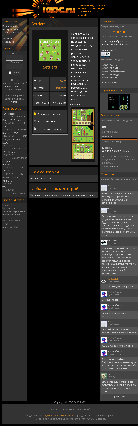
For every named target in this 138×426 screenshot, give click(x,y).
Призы (89, 11)
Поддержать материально (10, 28)
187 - (113, 71)
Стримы (82, 14)
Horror (119, 31)
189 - (109, 65)
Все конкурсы (109, 82)
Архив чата (119, 396)
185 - (109, 77)
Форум (100, 8)
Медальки (8, 41)
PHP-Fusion (68, 415)
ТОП (92, 8)
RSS (96, 11)
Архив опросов (111, 166)
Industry (61, 87)
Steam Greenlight (11, 32)
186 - (110, 74)
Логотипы (8, 38)
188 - (110, 68)
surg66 (62, 80)
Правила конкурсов (89, 5)
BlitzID (16, 226)
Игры (81, 11)
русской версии (53, 415)
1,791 (5, 223)
